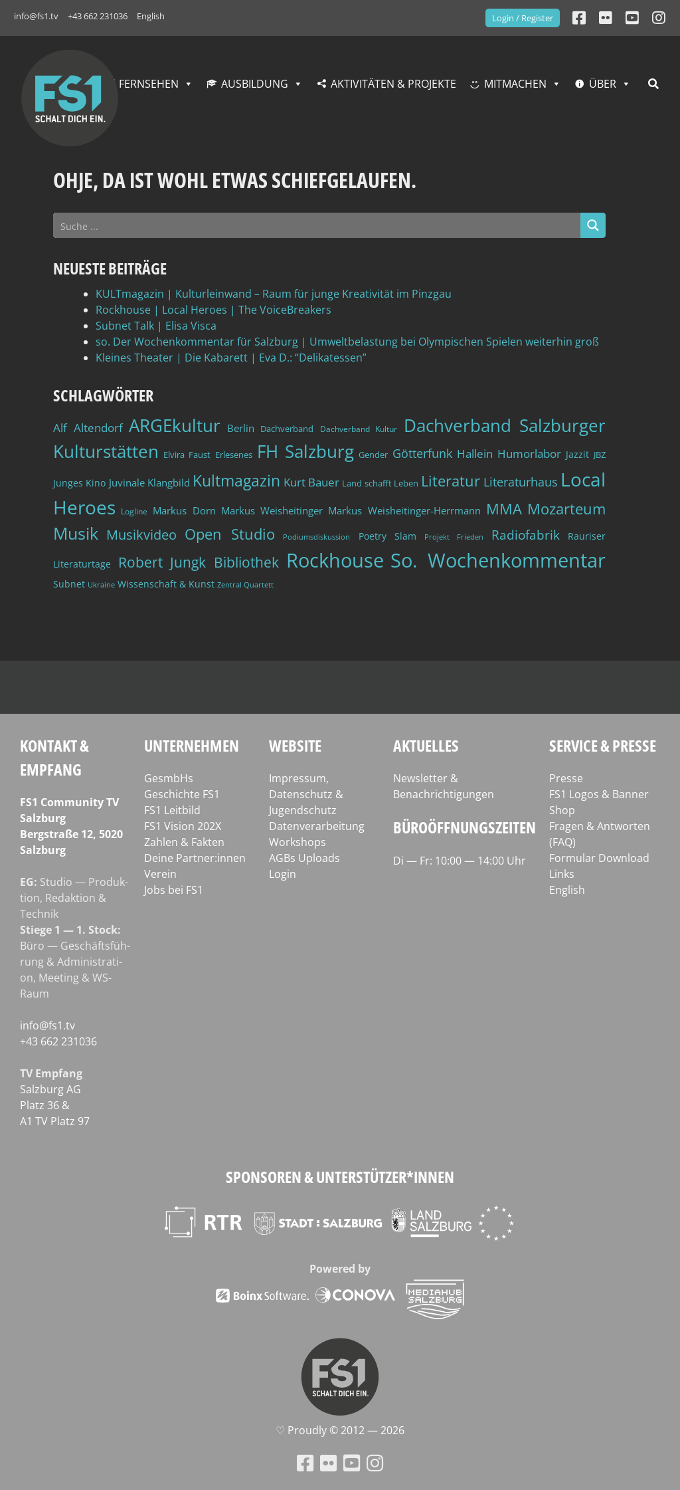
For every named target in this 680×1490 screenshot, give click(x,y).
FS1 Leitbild (172, 810)
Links (561, 874)
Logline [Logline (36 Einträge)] (134, 511)
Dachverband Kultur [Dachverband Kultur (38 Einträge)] (359, 429)
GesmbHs (168, 778)
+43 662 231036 (98, 16)
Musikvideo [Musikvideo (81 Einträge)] (141, 535)
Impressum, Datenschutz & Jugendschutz (306, 794)
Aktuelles (426, 745)
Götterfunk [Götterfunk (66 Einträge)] (422, 453)
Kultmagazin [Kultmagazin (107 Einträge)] (236, 481)
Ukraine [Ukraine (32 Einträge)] (101, 584)
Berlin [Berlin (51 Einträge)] (240, 428)
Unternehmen (191, 745)
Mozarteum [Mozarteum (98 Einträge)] (566, 508)
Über (602, 83)
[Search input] (317, 225)
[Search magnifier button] (593, 225)
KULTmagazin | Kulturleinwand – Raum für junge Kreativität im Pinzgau (274, 293)
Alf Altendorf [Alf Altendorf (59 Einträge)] (88, 427)
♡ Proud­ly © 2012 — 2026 (340, 1430)
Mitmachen (515, 83)
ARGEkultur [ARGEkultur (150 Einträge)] (174, 425)
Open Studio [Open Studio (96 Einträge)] (230, 534)
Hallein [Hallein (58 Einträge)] (475, 453)
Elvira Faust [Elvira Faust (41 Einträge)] (187, 455)
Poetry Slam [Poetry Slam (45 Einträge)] (387, 536)
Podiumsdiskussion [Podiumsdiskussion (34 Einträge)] (316, 537)
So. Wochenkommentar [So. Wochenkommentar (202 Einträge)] (498, 560)
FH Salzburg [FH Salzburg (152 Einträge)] (305, 451)
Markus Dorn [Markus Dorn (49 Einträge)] (184, 510)
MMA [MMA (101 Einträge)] (504, 508)
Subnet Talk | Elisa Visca (156, 325)
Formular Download (599, 858)
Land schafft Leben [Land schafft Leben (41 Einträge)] (380, 483)
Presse (566, 778)
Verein (160, 874)
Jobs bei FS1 (173, 890)
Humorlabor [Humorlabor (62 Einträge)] (529, 453)
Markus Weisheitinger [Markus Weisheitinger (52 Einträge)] (272, 511)
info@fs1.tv (36, 16)
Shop (562, 810)
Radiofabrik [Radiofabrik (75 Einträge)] (525, 535)
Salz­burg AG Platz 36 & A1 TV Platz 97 (55, 1105)
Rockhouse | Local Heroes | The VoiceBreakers (213, 309)
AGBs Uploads (304, 858)
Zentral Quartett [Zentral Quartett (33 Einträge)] (245, 584)
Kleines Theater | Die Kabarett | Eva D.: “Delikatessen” (231, 357)
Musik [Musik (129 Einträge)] (75, 533)
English (151, 16)
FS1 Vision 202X (182, 826)
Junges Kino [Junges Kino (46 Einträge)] (79, 483)
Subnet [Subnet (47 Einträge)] (69, 584)
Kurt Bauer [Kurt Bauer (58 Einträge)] (311, 482)
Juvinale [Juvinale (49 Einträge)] (127, 482)
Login (282, 874)
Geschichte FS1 (182, 794)
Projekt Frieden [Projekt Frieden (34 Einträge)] (453, 537)
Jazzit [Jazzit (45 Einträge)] (577, 454)
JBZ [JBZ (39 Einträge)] (600, 455)
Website (295, 745)
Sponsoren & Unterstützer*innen (340, 1177)
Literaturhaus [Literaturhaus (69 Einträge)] (520, 481)
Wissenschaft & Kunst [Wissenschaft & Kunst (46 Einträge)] (166, 584)
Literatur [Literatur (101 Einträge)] (450, 481)
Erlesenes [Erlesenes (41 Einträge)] (233, 455)
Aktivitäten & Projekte (393, 83)
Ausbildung (254, 83)
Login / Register (522, 18)
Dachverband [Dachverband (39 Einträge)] (286, 429)
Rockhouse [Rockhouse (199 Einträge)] (335, 560)
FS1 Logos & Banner (599, 794)
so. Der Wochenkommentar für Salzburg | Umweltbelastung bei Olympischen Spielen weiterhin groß (347, 341)
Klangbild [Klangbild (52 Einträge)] (168, 483)
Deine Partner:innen (195, 858)
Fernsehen (149, 83)
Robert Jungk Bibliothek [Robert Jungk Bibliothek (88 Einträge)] (198, 562)
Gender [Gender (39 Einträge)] (373, 455)
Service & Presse (602, 745)
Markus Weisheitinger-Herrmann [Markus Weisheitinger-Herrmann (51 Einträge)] (404, 511)
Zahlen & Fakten (184, 842)
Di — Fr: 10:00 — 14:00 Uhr (459, 860)
